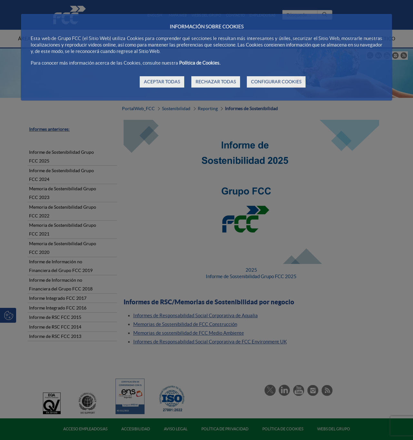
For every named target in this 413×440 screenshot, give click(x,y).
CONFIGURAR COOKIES (276, 81)
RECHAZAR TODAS (216, 81)
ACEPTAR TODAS (162, 81)
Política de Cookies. (199, 63)
